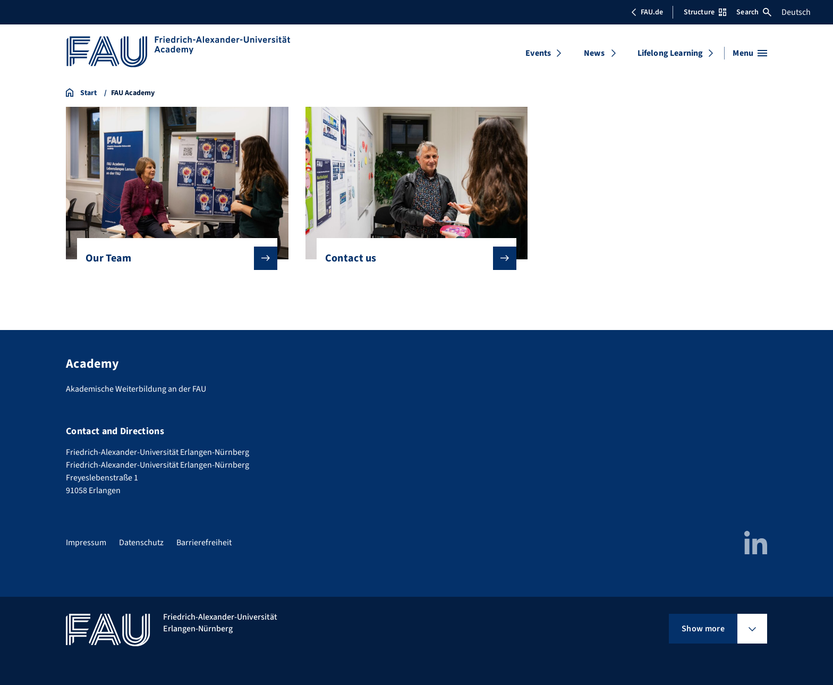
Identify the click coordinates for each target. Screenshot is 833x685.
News (594, 53)
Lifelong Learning (670, 53)
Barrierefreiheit (204, 542)
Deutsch (796, 12)
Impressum (86, 542)
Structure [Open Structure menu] (705, 12)
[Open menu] (750, 53)
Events (538, 53)
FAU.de (647, 12)
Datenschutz (141, 542)
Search (753, 12)
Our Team (173, 258)
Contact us (412, 258)
